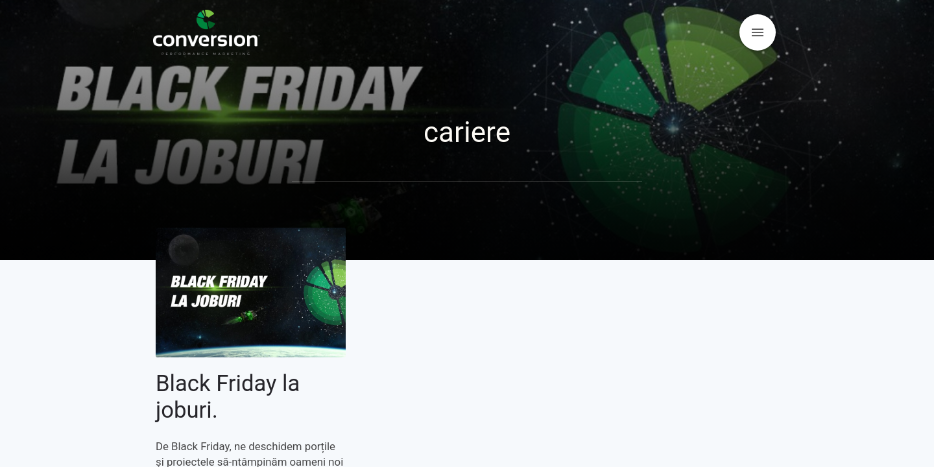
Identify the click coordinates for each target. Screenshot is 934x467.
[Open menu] (757, 32)
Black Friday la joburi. (228, 397)
